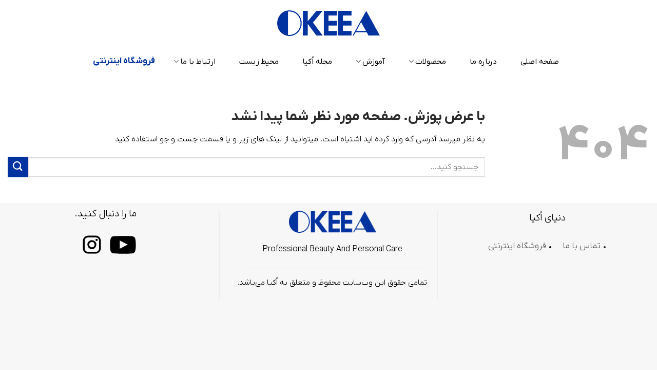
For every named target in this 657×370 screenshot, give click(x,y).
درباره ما (483, 62)
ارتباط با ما (194, 62)
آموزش (370, 62)
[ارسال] (18, 167)
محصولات (427, 62)
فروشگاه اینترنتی (124, 61)
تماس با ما (582, 246)
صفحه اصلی (539, 62)
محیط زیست (259, 62)
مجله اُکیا (317, 62)
